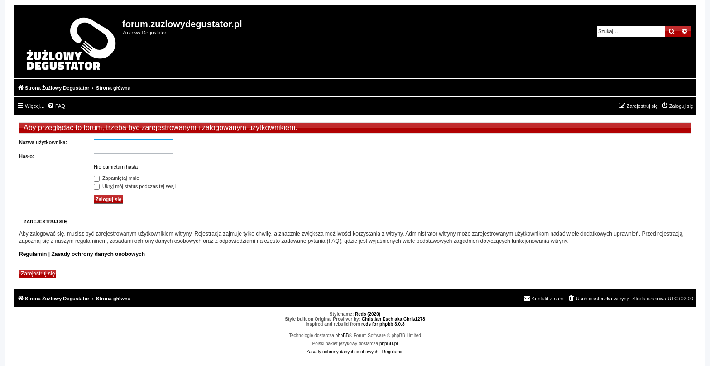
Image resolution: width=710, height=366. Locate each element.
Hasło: (26, 156)
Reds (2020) (367, 314)
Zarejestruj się (38, 273)
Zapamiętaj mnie (116, 178)
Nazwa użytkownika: (43, 142)
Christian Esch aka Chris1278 (393, 319)
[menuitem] (56, 106)
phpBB (342, 335)
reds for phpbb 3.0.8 (383, 324)
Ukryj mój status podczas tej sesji (135, 186)
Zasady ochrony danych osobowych (98, 254)
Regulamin (33, 254)
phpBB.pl (388, 343)
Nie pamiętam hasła (116, 166)
